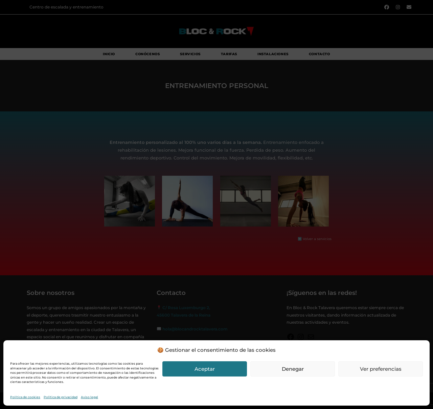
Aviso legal (89, 397)
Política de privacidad (60, 397)
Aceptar (205, 369)
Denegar (293, 369)
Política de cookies (25, 397)
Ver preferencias (381, 369)
